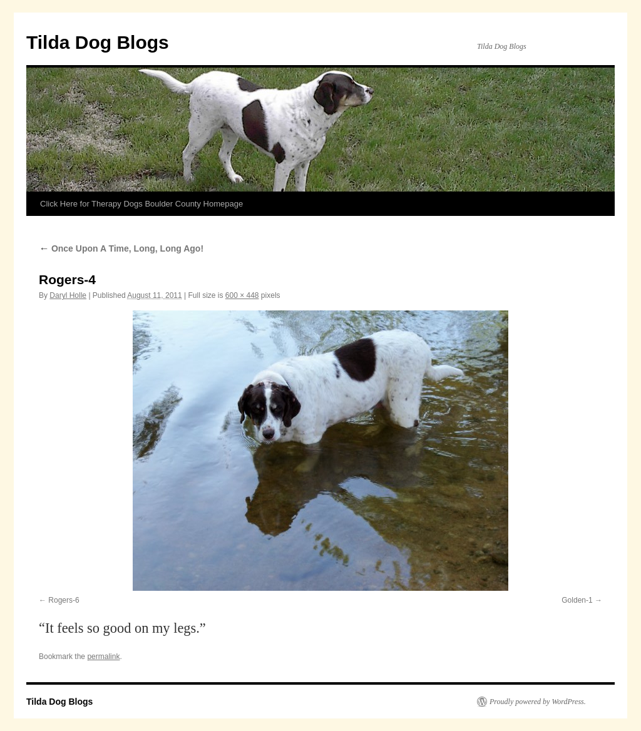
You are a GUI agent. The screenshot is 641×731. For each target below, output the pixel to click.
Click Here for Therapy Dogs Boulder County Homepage (141, 203)
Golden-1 (577, 600)
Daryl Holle (67, 295)
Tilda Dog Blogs (97, 42)
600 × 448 (242, 295)
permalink (103, 656)
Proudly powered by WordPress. (538, 701)
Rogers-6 (63, 600)
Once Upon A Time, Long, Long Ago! (121, 248)
